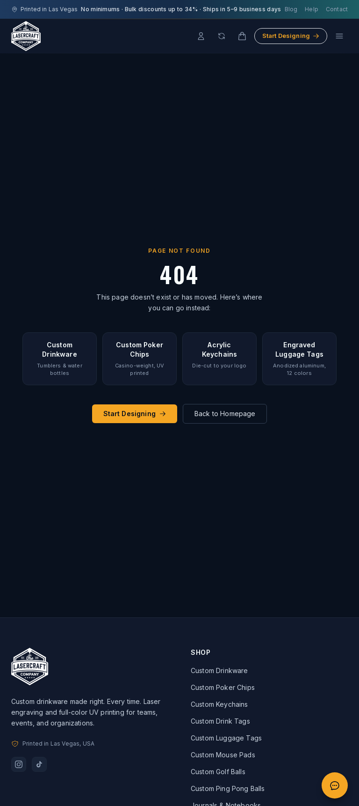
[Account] (201, 36)
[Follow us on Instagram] (18, 764)
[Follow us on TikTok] (39, 764)
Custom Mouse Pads (223, 755)
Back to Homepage (225, 414)
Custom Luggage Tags (226, 738)
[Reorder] (221, 36)
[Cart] (242, 36)
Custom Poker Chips (223, 687)
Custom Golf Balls (218, 772)
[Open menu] (339, 36)
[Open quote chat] (335, 785)
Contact (337, 9)
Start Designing (290, 35)
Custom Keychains (219, 704)
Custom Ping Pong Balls (228, 788)
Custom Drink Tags (220, 721)
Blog (291, 9)
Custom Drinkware (219, 670)
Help (311, 9)
